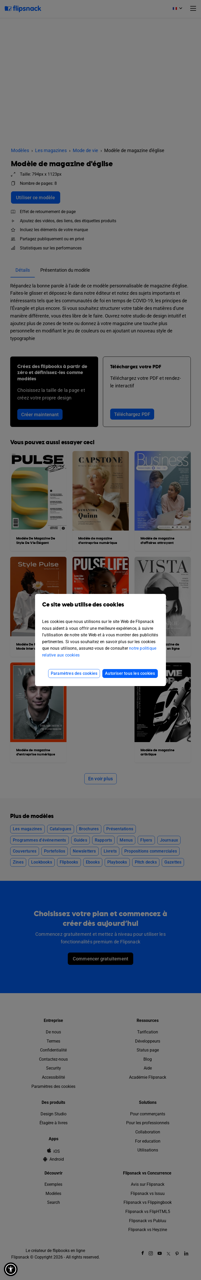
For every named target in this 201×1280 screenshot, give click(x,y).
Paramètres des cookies (74, 673)
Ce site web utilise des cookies (100, 608)
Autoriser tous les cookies (130, 673)
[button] (10, 1269)
